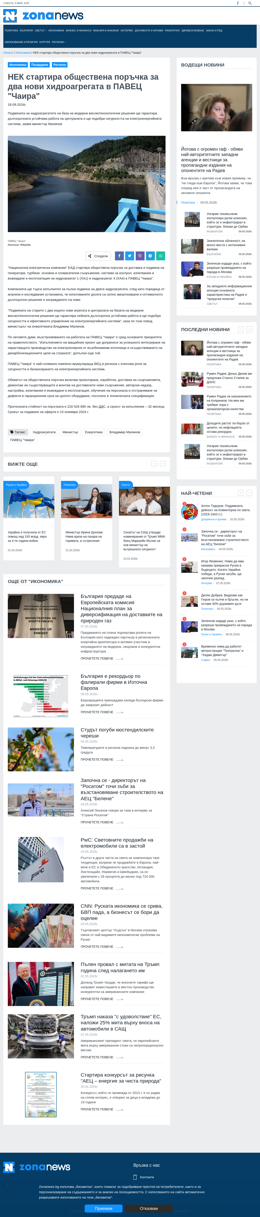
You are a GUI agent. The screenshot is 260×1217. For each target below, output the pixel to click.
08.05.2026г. (234, 630)
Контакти (147, 1177)
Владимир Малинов (124, 432)
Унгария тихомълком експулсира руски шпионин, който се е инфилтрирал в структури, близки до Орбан (227, 220)
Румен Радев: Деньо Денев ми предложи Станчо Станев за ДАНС (229, 378)
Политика (11, 30)
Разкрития (172, 30)
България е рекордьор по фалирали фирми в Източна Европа (116, 684)
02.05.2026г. (238, 519)
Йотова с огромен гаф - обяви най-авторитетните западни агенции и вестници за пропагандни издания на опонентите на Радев (212, 160)
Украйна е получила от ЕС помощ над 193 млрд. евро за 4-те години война (27, 537)
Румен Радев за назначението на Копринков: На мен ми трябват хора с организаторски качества (229, 403)
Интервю (127, 30)
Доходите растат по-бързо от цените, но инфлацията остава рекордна (229, 427)
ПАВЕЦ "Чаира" (22, 440)
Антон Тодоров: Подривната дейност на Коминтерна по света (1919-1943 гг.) (225, 510)
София (205, 655)
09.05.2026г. (208, 202)
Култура (44, 42)
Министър (70, 432)
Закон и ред (214, 30)
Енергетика (93, 432)
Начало (8, 52)
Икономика (56, 30)
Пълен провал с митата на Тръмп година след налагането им (122, 973)
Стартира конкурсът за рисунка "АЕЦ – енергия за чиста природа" (119, 1088)
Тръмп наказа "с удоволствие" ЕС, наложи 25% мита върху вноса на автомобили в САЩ (118, 1029)
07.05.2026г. (225, 579)
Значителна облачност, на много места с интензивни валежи (225, 245)
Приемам (103, 1208)
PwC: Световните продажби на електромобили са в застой (119, 847)
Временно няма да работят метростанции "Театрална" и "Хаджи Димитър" (222, 646)
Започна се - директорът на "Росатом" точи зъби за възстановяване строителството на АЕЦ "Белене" (120, 792)
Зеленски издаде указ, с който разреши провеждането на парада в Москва (228, 268)
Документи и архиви (149, 30)
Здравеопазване (192, 30)
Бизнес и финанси (78, 30)
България (26, 30)
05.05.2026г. (222, 655)
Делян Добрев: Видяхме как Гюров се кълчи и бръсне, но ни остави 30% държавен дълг (226, 595)
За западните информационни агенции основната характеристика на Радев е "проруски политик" (229, 292)
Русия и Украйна (16, 484)
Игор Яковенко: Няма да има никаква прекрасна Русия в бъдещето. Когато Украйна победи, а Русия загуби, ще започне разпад (226, 567)
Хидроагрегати (44, 432)
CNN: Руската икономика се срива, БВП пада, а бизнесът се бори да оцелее (120, 917)
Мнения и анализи (106, 30)
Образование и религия (21, 42)
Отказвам (154, 1208)
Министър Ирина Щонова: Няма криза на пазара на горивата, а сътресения (84, 537)
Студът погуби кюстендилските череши (119, 735)
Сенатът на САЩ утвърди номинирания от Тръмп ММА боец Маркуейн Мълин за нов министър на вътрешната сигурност (144, 541)
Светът (41, 30)
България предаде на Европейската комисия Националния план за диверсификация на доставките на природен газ (120, 609)
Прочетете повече (102, 660)
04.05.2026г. (227, 549)
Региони (59, 42)
